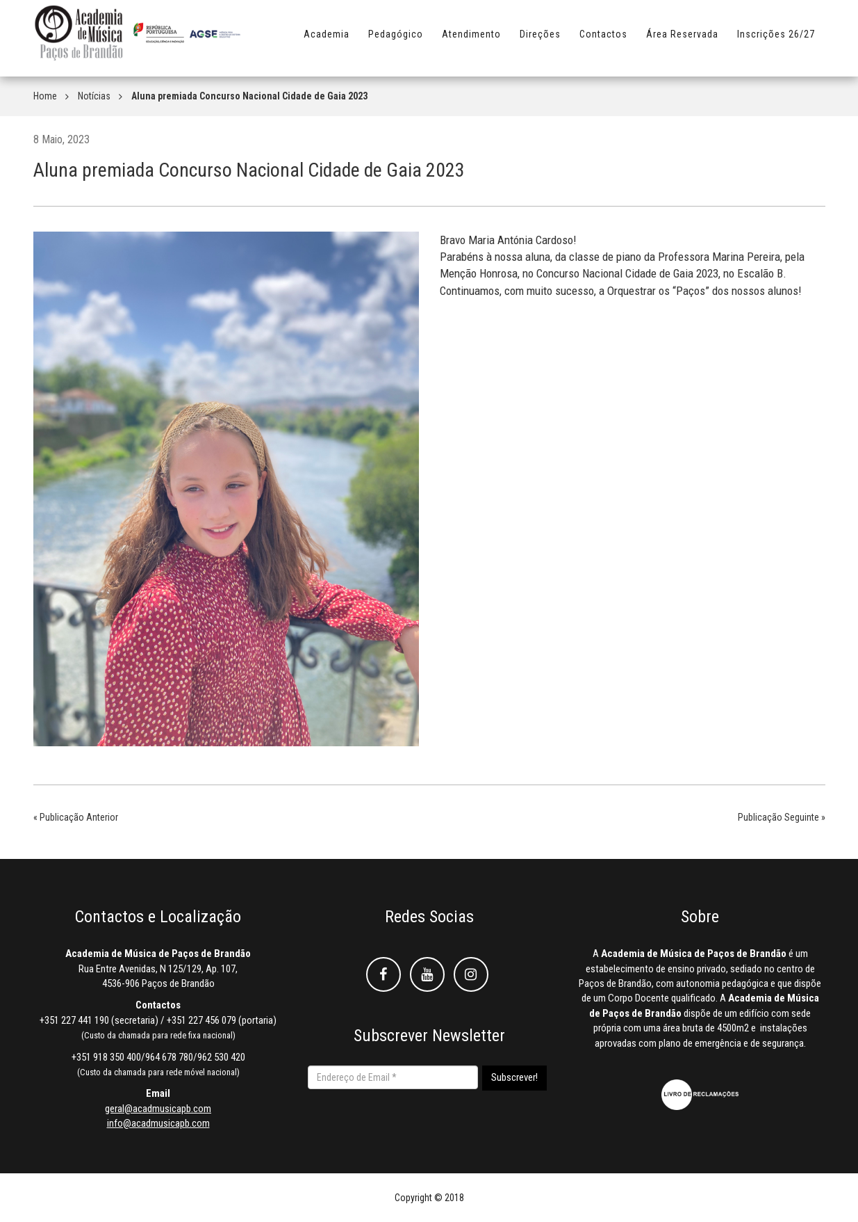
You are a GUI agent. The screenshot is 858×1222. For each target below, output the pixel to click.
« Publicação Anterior (75, 817)
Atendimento (471, 39)
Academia (326, 39)
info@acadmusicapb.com (158, 1123)
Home (45, 96)
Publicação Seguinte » (781, 817)
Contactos (603, 39)
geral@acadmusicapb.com (158, 1108)
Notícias (94, 96)
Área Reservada (682, 39)
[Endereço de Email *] (393, 1077)
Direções (540, 39)
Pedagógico (395, 39)
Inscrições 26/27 (776, 39)
